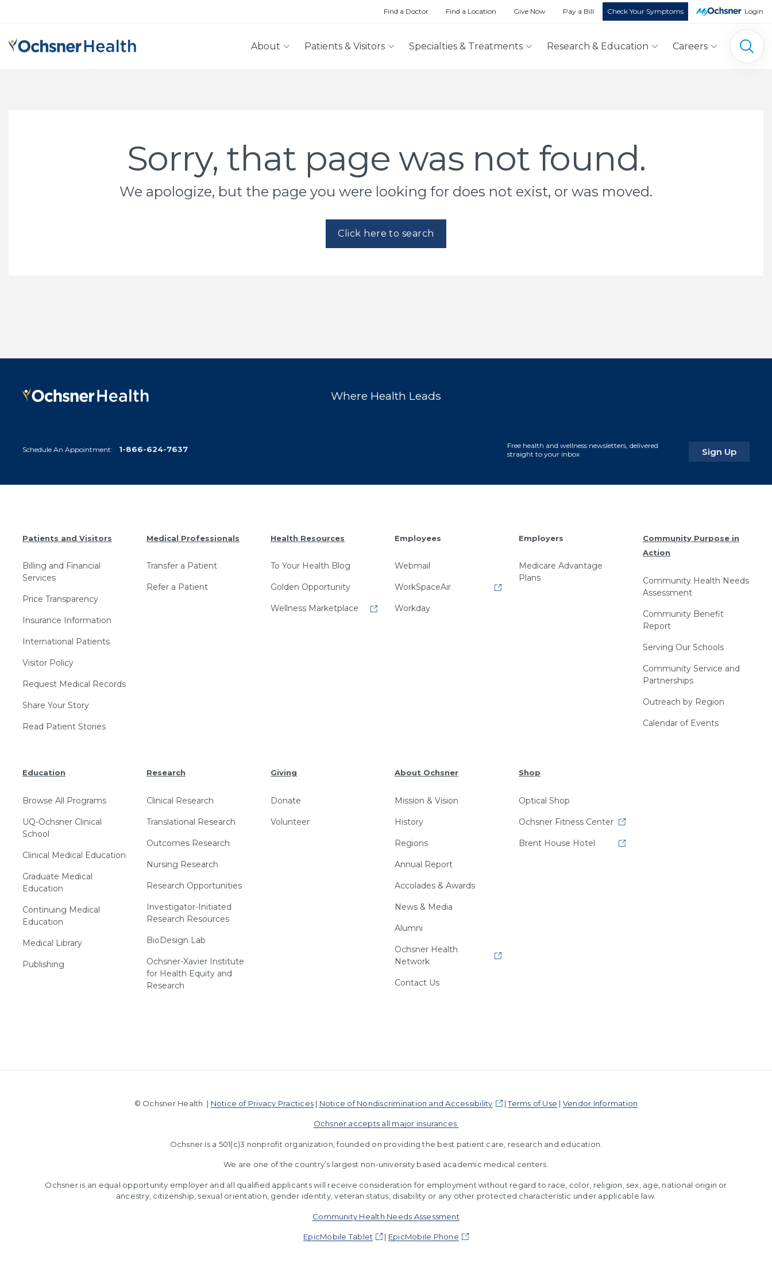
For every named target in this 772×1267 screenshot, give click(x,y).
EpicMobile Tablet (338, 1233)
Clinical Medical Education (74, 852)
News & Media (424, 903)
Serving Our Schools (683, 644)
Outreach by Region (683, 698)
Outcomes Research (188, 840)
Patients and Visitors (67, 534)
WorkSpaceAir (423, 583)
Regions (411, 840)
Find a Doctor (406, 11)
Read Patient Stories (64, 723)
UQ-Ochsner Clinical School (62, 824)
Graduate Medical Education (57, 879)
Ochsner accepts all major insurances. (386, 1120)
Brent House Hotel (557, 840)
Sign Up (728, 447)
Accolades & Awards (435, 882)
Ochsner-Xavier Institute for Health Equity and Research (195, 970)
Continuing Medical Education (61, 912)
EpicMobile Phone (423, 1233)
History (409, 818)
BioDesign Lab (176, 937)
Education (43, 769)
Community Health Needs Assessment (696, 583)
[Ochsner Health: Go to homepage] (72, 43)
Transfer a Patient (181, 562)
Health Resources (308, 534)
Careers (690, 46)
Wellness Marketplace (314, 605)
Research (166, 769)
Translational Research (191, 818)
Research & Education (598, 46)
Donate (286, 797)
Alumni (409, 925)
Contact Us (417, 979)
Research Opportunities (194, 882)
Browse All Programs (64, 797)
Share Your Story (55, 702)
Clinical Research (180, 797)
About (265, 46)
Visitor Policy (48, 659)
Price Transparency (60, 595)
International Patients (66, 638)
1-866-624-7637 (153, 445)
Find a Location (471, 11)
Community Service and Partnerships (691, 671)
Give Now (530, 11)
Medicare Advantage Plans (561, 568)
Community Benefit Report (683, 616)
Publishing (43, 961)
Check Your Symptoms (645, 11)
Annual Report (424, 861)
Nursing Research (182, 861)
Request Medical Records (74, 680)
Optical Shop (544, 797)
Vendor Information (600, 1099)
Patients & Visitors (344, 46)
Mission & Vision (426, 797)
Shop (530, 769)
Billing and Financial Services (61, 568)
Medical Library (52, 939)
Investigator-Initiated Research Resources (188, 909)
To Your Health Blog (310, 562)
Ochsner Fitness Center (566, 818)
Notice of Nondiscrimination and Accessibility (406, 1099)
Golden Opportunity (310, 583)
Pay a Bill (578, 11)
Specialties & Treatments (466, 46)
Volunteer (290, 818)
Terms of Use (532, 1099)
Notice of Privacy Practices (262, 1099)
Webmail (412, 562)
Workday (412, 605)
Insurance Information (66, 617)
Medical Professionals (193, 534)
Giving (284, 769)
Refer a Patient (177, 583)
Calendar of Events (681, 719)
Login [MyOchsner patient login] (753, 11)
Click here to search (386, 233)
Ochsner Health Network (426, 952)
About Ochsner (426, 769)
